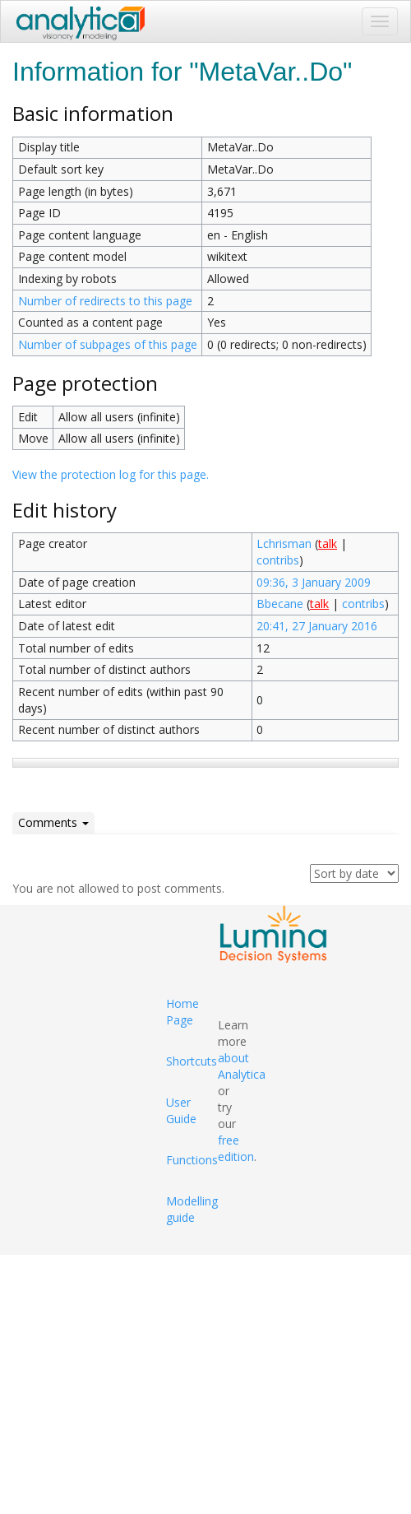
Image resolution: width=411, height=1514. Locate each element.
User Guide (181, 1110)
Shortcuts (191, 1061)
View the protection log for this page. (110, 474)
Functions (192, 1160)
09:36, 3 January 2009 (313, 582)
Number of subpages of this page (107, 344)
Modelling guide (192, 1209)
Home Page (182, 1012)
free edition (236, 1148)
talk (327, 543)
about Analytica (242, 1066)
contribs (277, 560)
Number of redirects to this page (105, 301)
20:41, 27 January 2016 (316, 626)
